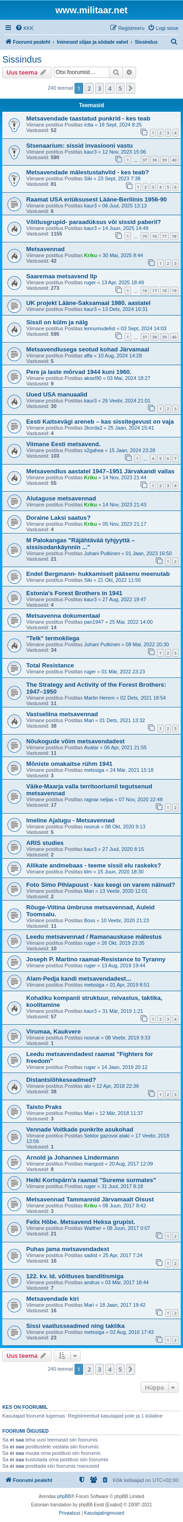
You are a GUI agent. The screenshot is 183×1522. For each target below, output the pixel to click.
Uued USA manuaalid (56, 394)
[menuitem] (24, 28)
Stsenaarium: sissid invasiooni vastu (79, 145)
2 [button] (89, 88)
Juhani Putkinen (102, 553)
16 (145, 290)
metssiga (94, 770)
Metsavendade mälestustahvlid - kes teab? (87, 172)
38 (154, 160)
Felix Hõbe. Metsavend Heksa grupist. (80, 1221)
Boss (89, 920)
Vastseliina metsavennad (62, 714)
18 (164, 290)
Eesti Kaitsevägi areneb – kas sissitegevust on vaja (100, 421)
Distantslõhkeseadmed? (61, 1079)
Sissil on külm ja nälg (57, 322)
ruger (90, 282)
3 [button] (99, 88)
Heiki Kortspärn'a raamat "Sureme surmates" (91, 1180)
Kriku (90, 255)
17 (154, 290)
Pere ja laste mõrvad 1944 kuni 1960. (79, 371)
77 (164, 236)
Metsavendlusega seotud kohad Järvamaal (87, 349)
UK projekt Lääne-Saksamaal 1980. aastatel (88, 302)
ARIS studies (44, 842)
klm (88, 871)
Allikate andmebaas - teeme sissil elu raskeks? (93, 865)
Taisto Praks (44, 1106)
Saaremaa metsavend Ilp (61, 276)
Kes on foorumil (25, 1407)
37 (145, 160)
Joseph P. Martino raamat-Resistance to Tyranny (96, 959)
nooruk (92, 826)
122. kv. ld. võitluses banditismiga (75, 1276)
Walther (93, 1228)
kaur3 (90, 152)
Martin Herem (99, 698)
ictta (88, 124)
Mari (89, 720)
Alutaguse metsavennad (61, 498)
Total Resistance (50, 665)
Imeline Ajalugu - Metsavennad (70, 820)
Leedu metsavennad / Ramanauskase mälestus (94, 936)
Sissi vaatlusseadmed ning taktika (75, 1325)
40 (174, 160)
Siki (88, 178)
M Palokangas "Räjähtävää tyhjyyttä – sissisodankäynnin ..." (80, 544)
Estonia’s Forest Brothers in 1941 (74, 593)
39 (164, 160)
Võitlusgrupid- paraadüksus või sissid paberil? (93, 221)
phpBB (64, 1496)
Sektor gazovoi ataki (107, 1135)
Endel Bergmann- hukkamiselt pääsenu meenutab (98, 573)
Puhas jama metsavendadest (67, 1249)
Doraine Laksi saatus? (58, 517)
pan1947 (94, 622)
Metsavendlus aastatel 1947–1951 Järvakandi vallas (100, 471)
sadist (90, 1255)
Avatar (91, 747)
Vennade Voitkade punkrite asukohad (79, 1129)
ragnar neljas (99, 799)
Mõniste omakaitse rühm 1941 (69, 763)
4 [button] (109, 88)
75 (145, 236)
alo (87, 1086)
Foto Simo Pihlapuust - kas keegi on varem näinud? (100, 884)
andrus (92, 1282)
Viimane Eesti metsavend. (63, 444)
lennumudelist (99, 328)
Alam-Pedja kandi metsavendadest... (78, 978)
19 (174, 290)
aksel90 (93, 378)
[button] (130, 88)
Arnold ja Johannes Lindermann (72, 1157)
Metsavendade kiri (52, 1298)
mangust (93, 1163)
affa (88, 355)
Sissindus (22, 59)
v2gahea (93, 450)
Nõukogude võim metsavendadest (75, 741)
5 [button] (120, 88)
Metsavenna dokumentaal (63, 615)
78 (174, 236)
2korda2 (93, 428)
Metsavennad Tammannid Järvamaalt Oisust (90, 1199)
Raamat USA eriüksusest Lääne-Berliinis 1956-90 (96, 199)
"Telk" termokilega (53, 638)
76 (154, 236)
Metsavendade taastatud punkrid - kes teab (88, 118)
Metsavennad (45, 249)
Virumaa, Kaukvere (53, 1031)
